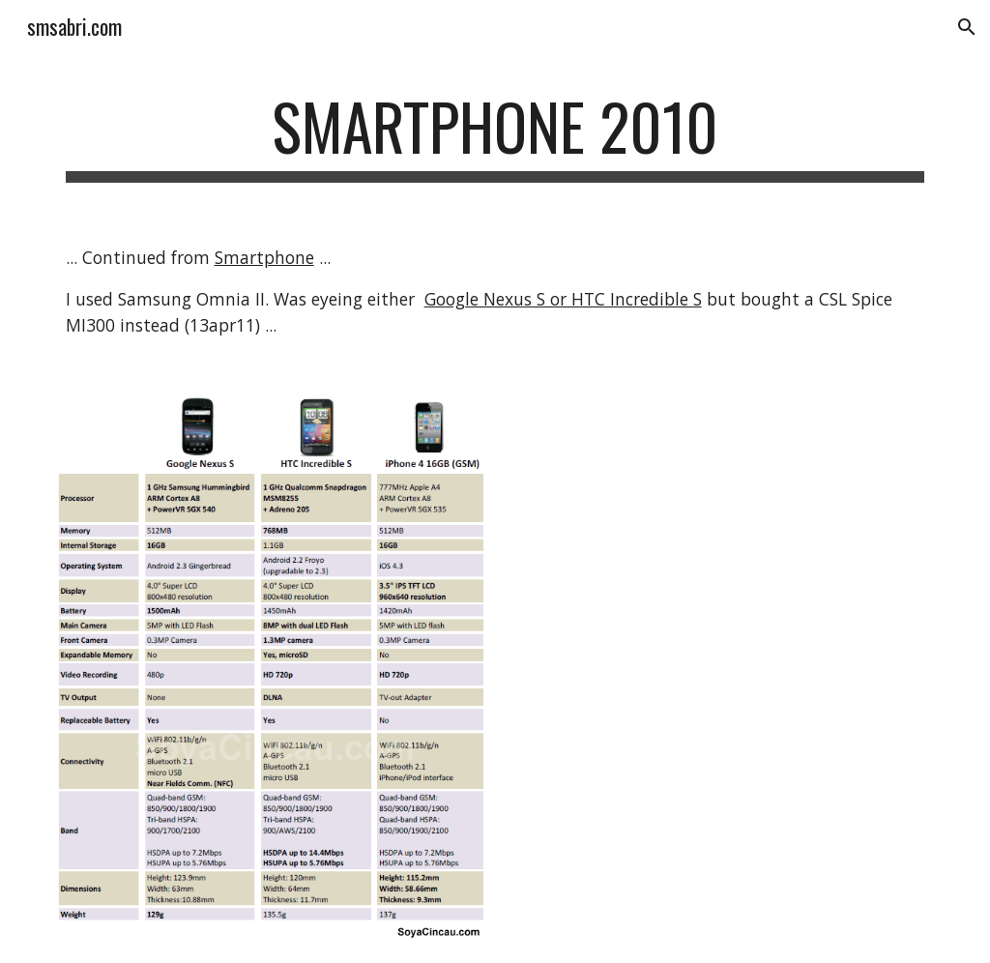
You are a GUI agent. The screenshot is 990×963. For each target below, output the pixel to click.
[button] (967, 27)
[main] (495, 135)
